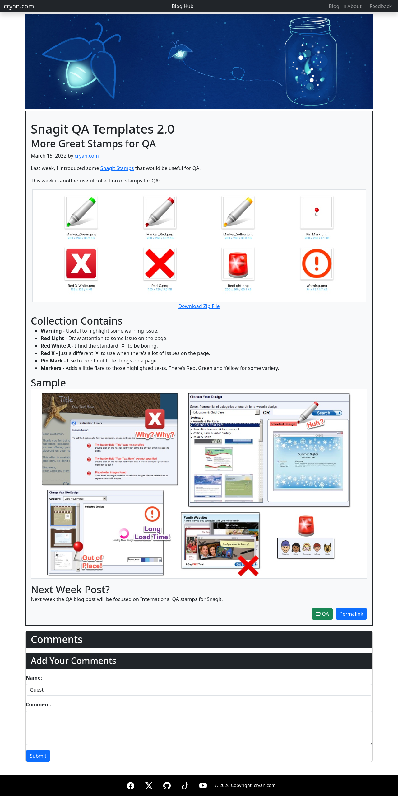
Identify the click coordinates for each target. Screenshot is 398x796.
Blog (332, 6)
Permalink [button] (351, 613)
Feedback (379, 6)
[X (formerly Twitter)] (149, 784)
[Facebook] (130, 784)
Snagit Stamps (117, 168)
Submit (38, 755)
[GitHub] (167, 784)
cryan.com (19, 6)
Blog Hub (181, 6)
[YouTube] (203, 784)
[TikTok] (185, 784)
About (352, 6)
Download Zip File (199, 306)
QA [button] (322, 613)
